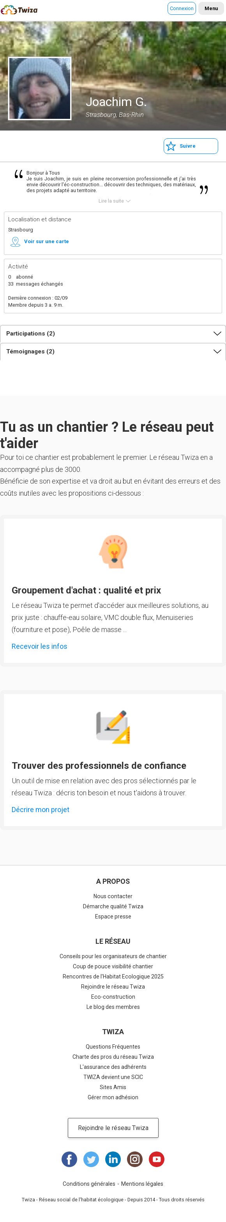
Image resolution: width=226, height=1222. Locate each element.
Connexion (182, 8)
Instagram (135, 1159)
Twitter (91, 1159)
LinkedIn (113, 1159)
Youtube (156, 1159)
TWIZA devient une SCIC (113, 1077)
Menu (211, 8)
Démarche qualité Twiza (113, 906)
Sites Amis (113, 1087)
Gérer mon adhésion (113, 1097)
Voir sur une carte (46, 241)
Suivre (188, 146)
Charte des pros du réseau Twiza (113, 1057)
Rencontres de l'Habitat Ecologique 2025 (113, 976)
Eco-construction (113, 997)
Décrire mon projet (40, 809)
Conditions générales (89, 1184)
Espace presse (113, 916)
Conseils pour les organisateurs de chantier (113, 956)
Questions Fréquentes (113, 1047)
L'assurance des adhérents (113, 1067)
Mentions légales (142, 1184)
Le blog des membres (113, 1007)
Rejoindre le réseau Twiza (113, 987)
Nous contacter (113, 896)
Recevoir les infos (39, 646)
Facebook (69, 1159)
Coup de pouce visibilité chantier (113, 966)
